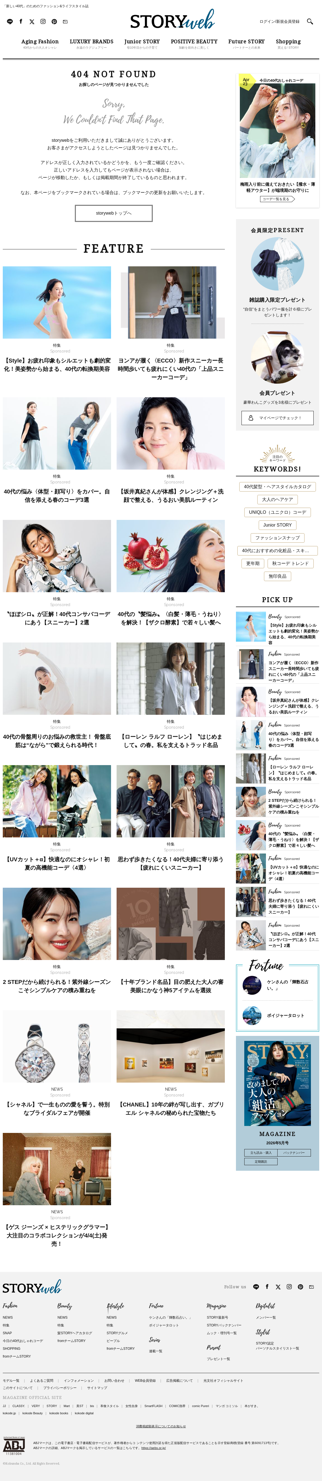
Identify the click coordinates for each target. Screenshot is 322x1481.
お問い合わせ (114, 1381)
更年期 (253, 563)
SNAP (7, 1333)
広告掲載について (179, 1381)
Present (213, 1348)
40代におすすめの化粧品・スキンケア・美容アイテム (280, 550)
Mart (67, 1406)
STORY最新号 (217, 1317)
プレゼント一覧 (218, 1359)
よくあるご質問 (41, 1381)
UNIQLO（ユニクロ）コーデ (277, 512)
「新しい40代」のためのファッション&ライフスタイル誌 (46, 6)
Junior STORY (277, 525)
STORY (52, 1406)
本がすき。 (252, 1406)
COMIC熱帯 (177, 1406)
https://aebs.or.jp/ (154, 1448)
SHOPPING (11, 1349)
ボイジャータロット (286, 1015)
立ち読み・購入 (261, 1152)
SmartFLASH (153, 1406)
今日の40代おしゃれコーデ (23, 1341)
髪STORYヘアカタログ (74, 1333)
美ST (79, 1406)
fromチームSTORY (17, 1356)
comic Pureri (200, 1406)
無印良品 (277, 576)
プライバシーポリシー (60, 1388)
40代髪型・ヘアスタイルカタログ (277, 486)
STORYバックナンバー (224, 1325)
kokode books (58, 1413)
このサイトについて (18, 1388)
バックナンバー (294, 1152)
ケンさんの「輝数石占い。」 (170, 1317)
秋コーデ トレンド (290, 563)
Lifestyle (115, 1306)
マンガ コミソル (227, 1406)
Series (154, 1340)
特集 (6, 1325)
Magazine (216, 1306)
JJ (4, 1406)
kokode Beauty (32, 1413)
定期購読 (261, 1161)
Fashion (10, 1306)
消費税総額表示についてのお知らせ (161, 1426)
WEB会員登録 (145, 1381)
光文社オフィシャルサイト (223, 1381)
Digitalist (265, 1306)
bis (92, 1406)
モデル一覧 (11, 1381)
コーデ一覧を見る (276, 199)
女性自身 (131, 1406)
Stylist (263, 1332)
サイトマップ (97, 1388)
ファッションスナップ (277, 537)
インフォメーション (79, 1381)
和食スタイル (109, 1406)
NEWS (8, 1317)
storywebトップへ (114, 213)
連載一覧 (155, 1351)
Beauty (64, 1306)
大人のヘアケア (277, 499)
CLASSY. (18, 1406)
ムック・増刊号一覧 (222, 1333)
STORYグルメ (117, 1333)
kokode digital (84, 1413)
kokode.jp (9, 1413)
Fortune (156, 1306)
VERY (36, 1406)
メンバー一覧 (266, 1317)
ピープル (113, 1341)
